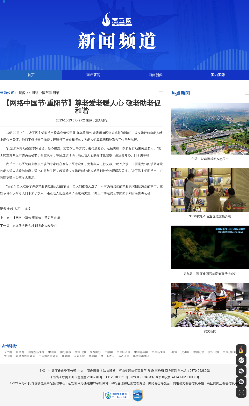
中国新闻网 (158, 352)
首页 (31, 75)
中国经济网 (123, 352)
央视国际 (95, 352)
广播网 (109, 352)
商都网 (93, 356)
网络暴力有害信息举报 (188, 383)
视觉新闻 (210, 331)
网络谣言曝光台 (159, 383)
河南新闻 (156, 75)
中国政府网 (230, 352)
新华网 (20, 352)
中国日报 (80, 352)
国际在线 (65, 352)
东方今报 (79, 356)
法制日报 (213, 352)
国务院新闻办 (36, 352)
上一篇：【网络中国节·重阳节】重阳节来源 (30, 218)
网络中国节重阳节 (46, 93)
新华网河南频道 (25, 356)
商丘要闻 (93, 75)
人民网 (8, 352)
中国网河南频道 (48, 356)
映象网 (66, 356)
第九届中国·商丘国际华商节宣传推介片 (210, 273)
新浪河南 (123, 356)
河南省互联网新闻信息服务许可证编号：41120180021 (87, 377)
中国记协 (198, 352)
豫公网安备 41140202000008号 (177, 377)
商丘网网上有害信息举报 (224, 383)
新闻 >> (24, 93)
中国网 (52, 352)
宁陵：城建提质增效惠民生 (210, 159)
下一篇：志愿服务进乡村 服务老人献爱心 (28, 225)
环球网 (173, 352)
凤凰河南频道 (141, 356)
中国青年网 (141, 352)
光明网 (185, 352)
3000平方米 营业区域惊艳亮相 (210, 216)
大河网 (8, 356)
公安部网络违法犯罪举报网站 (88, 383)
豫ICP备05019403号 (140, 377)
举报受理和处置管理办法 (128, 383)
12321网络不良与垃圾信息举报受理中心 (37, 383)
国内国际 (218, 75)
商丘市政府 (107, 356)
